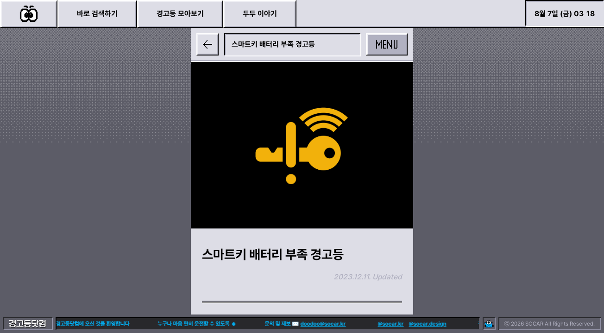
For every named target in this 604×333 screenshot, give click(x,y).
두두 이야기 (260, 13)
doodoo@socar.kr (311, 324)
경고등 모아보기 (180, 13)
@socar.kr (379, 324)
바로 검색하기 (97, 13)
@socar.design (416, 324)
